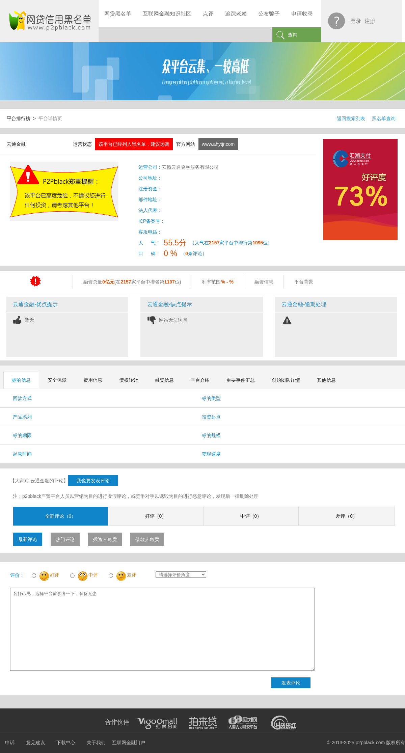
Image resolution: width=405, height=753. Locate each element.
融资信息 (164, 380)
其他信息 (326, 380)
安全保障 (57, 380)
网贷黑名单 (117, 14)
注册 (369, 21)
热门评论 (65, 539)
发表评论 (290, 682)
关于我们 (96, 742)
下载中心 (65, 742)
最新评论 (27, 539)
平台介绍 (200, 380)
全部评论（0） (60, 516)
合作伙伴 (117, 722)
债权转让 (128, 380)
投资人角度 (105, 539)
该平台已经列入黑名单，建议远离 (134, 144)
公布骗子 (269, 14)
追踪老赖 (236, 14)
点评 (208, 14)
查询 (292, 34)
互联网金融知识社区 (167, 14)
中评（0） (251, 516)
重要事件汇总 (240, 380)
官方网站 (185, 144)
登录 (355, 21)
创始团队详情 (286, 380)
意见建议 (35, 742)
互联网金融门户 (128, 742)
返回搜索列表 (351, 118)
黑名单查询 (384, 118)
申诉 (10, 742)
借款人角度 (147, 539)
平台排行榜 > (22, 118)
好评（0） (156, 516)
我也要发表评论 (93, 480)
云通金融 (16, 144)
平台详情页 (50, 118)
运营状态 (82, 144)
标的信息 (21, 380)
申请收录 (302, 14)
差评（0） (346, 516)
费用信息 (92, 380)
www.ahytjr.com (218, 144)
